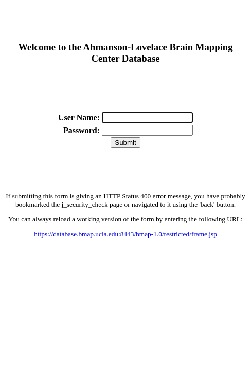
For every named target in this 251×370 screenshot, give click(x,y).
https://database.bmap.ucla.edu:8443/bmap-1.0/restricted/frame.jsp (125, 234)
